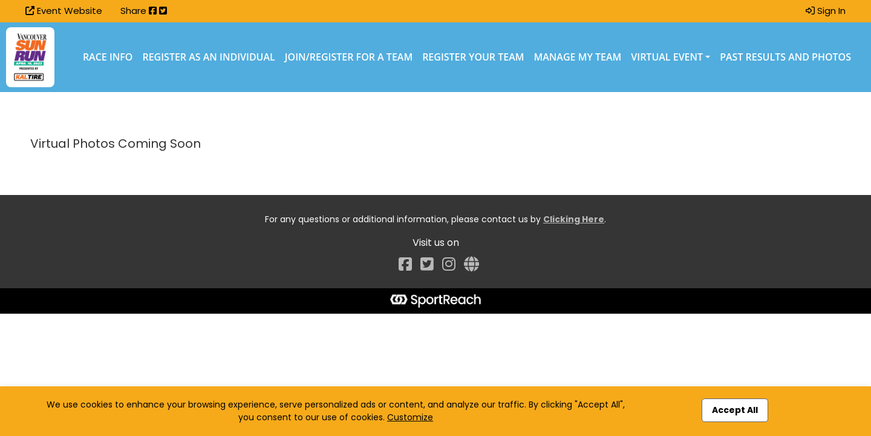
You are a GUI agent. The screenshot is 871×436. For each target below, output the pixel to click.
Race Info (108, 57)
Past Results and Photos (785, 57)
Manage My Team (578, 57)
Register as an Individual (208, 57)
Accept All (735, 410)
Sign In (826, 10)
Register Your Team (473, 57)
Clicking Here (573, 219)
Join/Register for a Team (349, 57)
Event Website (63, 10)
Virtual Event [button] (667, 57)
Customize (410, 417)
